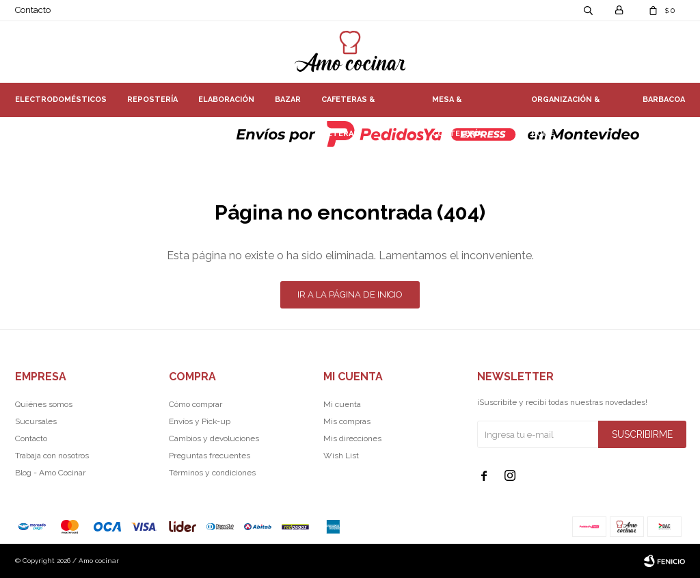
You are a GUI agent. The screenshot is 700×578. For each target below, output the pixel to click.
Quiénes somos (43, 404)
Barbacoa (664, 99)
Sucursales (36, 421)
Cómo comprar (195, 404)
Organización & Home (565, 106)
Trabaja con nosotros (52, 455)
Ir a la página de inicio (350, 294)
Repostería (152, 99)
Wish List (341, 455)
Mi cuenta (342, 404)
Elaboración (226, 99)
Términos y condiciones (212, 472)
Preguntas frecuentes (209, 455)
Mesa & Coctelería (457, 106)
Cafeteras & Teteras (348, 106)
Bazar (288, 99)
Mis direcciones (352, 438)
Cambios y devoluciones (214, 438)
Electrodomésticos (61, 99)
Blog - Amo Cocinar (50, 472)
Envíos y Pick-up (199, 421)
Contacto (33, 10)
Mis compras (347, 421)
